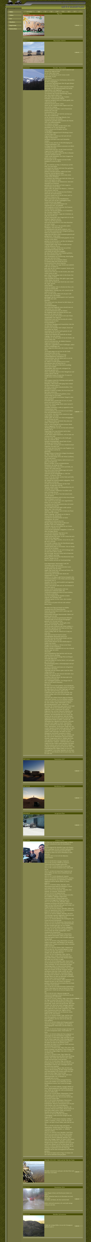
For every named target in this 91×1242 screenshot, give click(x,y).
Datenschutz (13, 29)
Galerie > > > (79, 25)
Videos (11, 15)
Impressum (12, 25)
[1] (39, 12)
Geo (10, 18)
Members (12, 22)
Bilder (11, 12)
